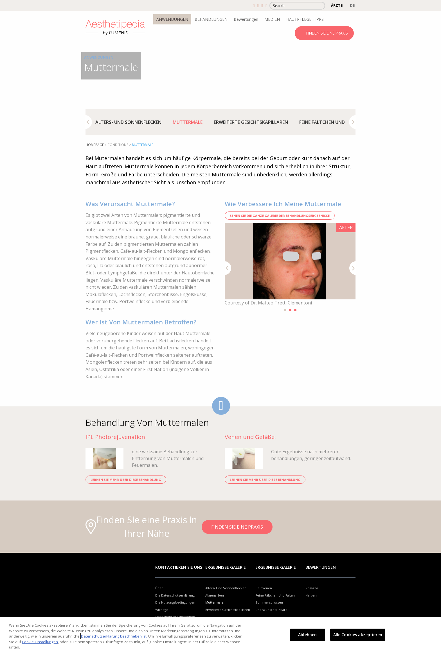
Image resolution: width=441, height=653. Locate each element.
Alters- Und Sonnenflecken (128, 122)
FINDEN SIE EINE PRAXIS (327, 33)
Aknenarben (214, 595)
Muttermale (187, 122)
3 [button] (295, 310)
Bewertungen (246, 19)
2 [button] (290, 310)
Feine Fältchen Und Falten (330, 122)
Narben (311, 595)
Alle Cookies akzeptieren (357, 634)
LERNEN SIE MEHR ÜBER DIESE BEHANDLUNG (126, 479)
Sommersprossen (269, 602)
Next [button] (352, 122)
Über (159, 588)
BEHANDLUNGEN (211, 19)
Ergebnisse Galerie (225, 567)
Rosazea (311, 588)
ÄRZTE (337, 5)
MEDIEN (272, 19)
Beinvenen (263, 588)
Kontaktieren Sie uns (178, 567)
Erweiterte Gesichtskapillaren (251, 122)
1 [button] (285, 310)
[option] (128, 122)
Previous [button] (89, 122)
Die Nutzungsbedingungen (175, 602)
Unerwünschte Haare (271, 610)
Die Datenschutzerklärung (175, 595)
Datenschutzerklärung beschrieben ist (114, 636)
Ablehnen (307, 634)
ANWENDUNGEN (172, 19)
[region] (220, 635)
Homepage (95, 144)
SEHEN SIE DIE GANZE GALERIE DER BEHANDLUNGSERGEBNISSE (280, 215)
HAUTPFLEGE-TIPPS (305, 19)
